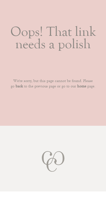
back (19, 86)
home (81, 86)
